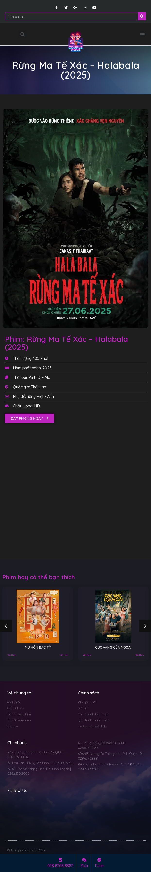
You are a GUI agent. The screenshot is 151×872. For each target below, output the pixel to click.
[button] (142, 34)
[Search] (142, 16)
